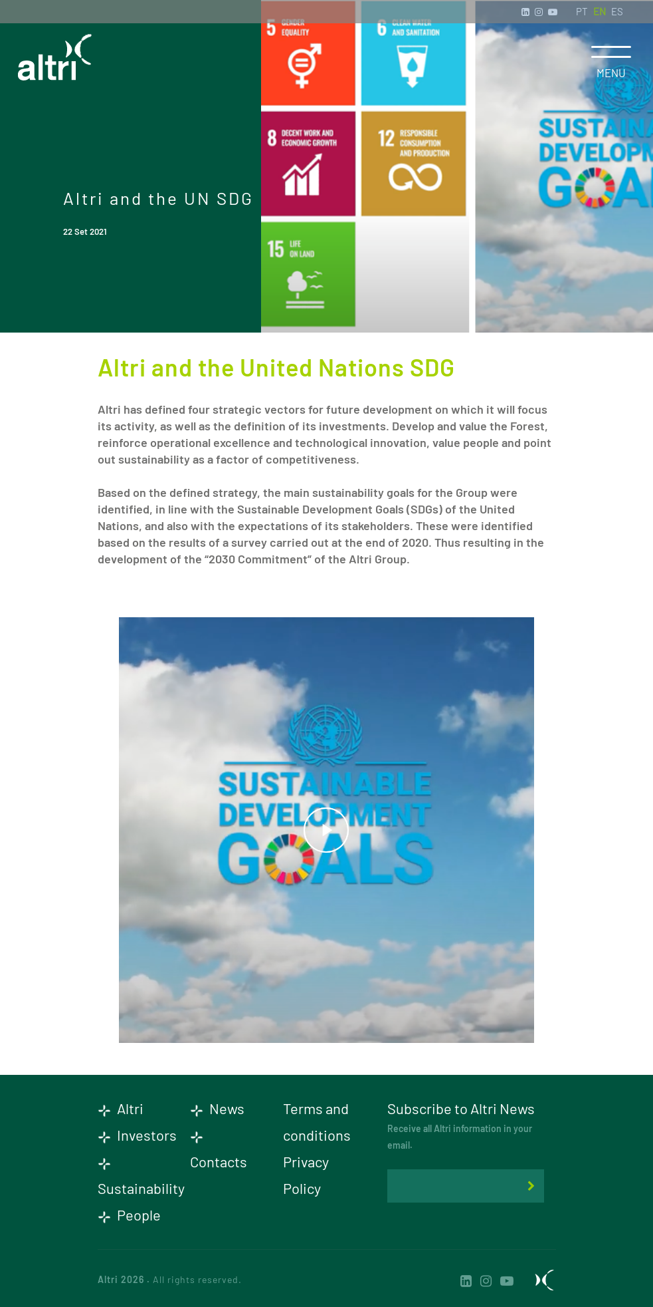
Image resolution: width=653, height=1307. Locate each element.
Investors (137, 1134)
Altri (120, 1108)
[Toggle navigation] (611, 52)
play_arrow (326, 830)
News (217, 1108)
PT (582, 11)
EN (599, 11)
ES (617, 11)
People (129, 1214)
